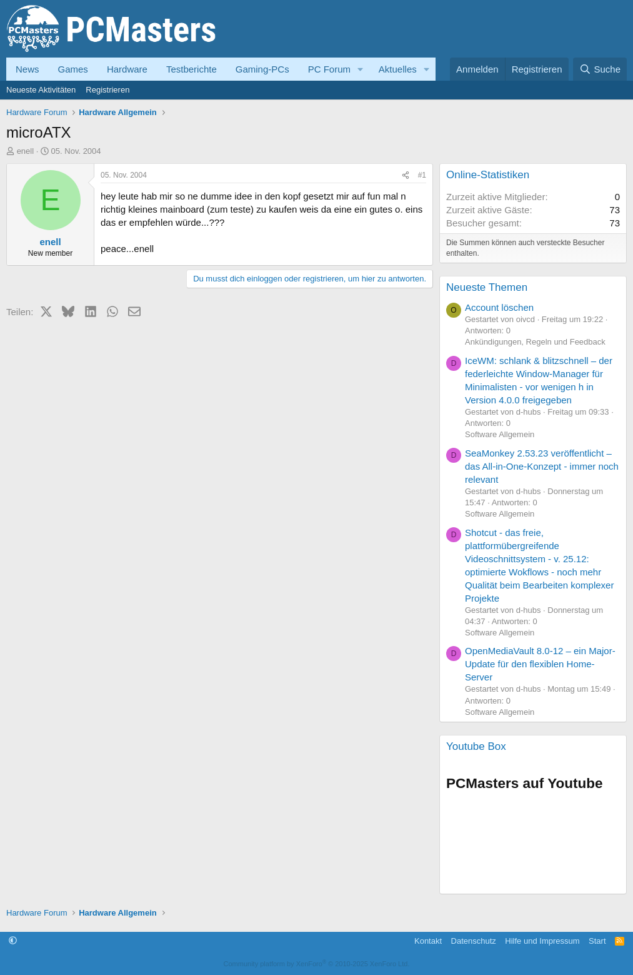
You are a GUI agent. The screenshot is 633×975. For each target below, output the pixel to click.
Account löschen (499, 307)
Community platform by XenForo (317, 963)
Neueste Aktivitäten (41, 89)
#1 (422, 175)
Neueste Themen (486, 287)
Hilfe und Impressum (542, 941)
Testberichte (191, 69)
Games (73, 69)
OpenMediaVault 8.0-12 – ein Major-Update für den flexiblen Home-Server (540, 663)
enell (25, 151)
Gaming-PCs (262, 69)
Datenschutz (473, 941)
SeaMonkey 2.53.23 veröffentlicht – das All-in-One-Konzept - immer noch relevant (542, 466)
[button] (360, 69)
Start (597, 941)
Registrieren (107, 89)
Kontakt (428, 941)
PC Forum (329, 69)
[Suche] (600, 69)
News (27, 69)
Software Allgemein (499, 434)
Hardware (127, 69)
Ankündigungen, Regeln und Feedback (535, 341)
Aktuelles (398, 69)
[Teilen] (405, 175)
